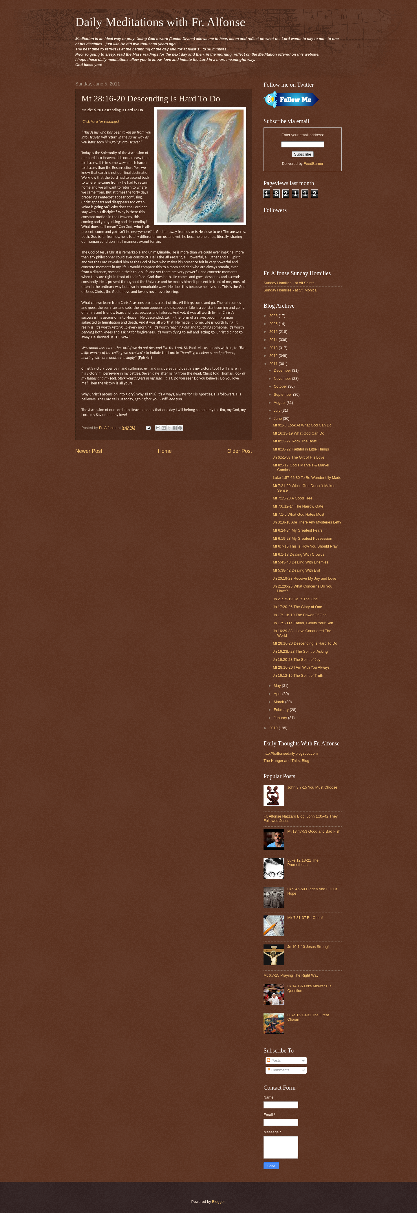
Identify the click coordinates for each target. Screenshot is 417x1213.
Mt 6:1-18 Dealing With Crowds (298, 554)
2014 (274, 340)
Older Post (239, 451)
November (283, 378)
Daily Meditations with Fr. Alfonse (160, 22)
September (283, 394)
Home (165, 451)
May (278, 685)
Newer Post (88, 451)
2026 (274, 315)
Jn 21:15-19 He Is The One (295, 599)
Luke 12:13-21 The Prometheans (303, 862)
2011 (274, 364)
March (279, 702)
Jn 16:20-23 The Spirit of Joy (296, 659)
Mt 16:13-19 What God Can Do (298, 433)
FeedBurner (313, 163)
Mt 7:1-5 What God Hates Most (298, 514)
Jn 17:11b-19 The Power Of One (300, 615)
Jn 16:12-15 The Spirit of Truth (298, 675)
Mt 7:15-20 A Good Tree (292, 498)
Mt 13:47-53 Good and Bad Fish (313, 831)
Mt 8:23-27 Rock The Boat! (295, 441)
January (281, 718)
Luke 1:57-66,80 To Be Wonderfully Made (307, 477)
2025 (274, 324)
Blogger (218, 1201)
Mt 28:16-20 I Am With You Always (301, 667)
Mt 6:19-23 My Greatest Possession (302, 538)
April (278, 694)
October (281, 386)
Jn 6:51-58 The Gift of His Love (298, 457)
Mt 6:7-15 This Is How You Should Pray (305, 546)
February (282, 709)
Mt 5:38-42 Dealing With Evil (296, 570)
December (283, 370)
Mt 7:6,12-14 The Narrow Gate (298, 506)
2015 (274, 331)
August (280, 402)
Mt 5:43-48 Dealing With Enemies (300, 562)
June (278, 418)
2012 (274, 355)
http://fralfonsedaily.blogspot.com (291, 753)
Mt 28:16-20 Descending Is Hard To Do (305, 643)
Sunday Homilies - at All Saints (289, 283)
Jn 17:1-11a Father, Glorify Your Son (303, 623)
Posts (274, 1060)
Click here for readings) (101, 121)
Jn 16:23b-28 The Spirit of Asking (300, 651)
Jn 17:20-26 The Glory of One (297, 607)
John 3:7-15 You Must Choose (312, 787)
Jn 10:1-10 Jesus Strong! (308, 946)
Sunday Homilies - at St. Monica (290, 290)
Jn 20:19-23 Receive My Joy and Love (304, 578)
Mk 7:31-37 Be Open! (305, 917)
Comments (278, 1070)
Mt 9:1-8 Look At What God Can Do (302, 425)
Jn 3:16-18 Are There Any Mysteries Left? (307, 522)
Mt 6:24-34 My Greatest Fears (298, 530)
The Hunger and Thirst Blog (286, 760)
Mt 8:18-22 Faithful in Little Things (301, 449)
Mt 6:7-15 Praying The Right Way (291, 975)
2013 (274, 348)
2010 (274, 728)
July (277, 410)
